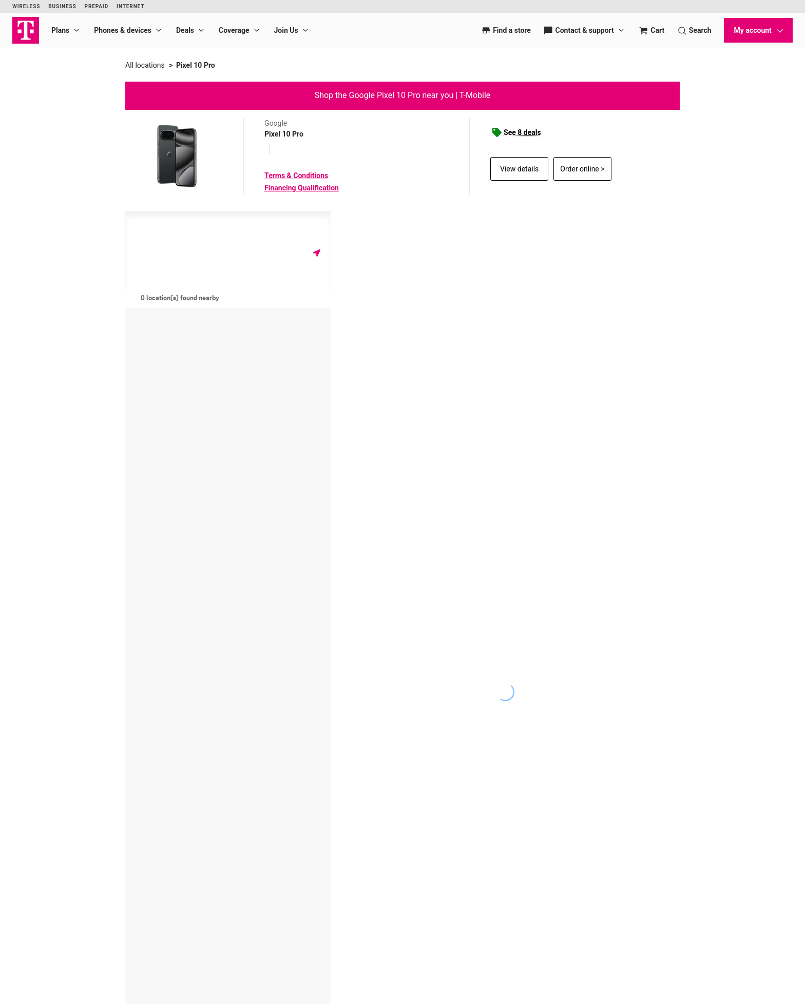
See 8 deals (522, 132)
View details (519, 169)
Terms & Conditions (296, 175)
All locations (145, 65)
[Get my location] (316, 252)
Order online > (582, 169)
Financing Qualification (301, 188)
